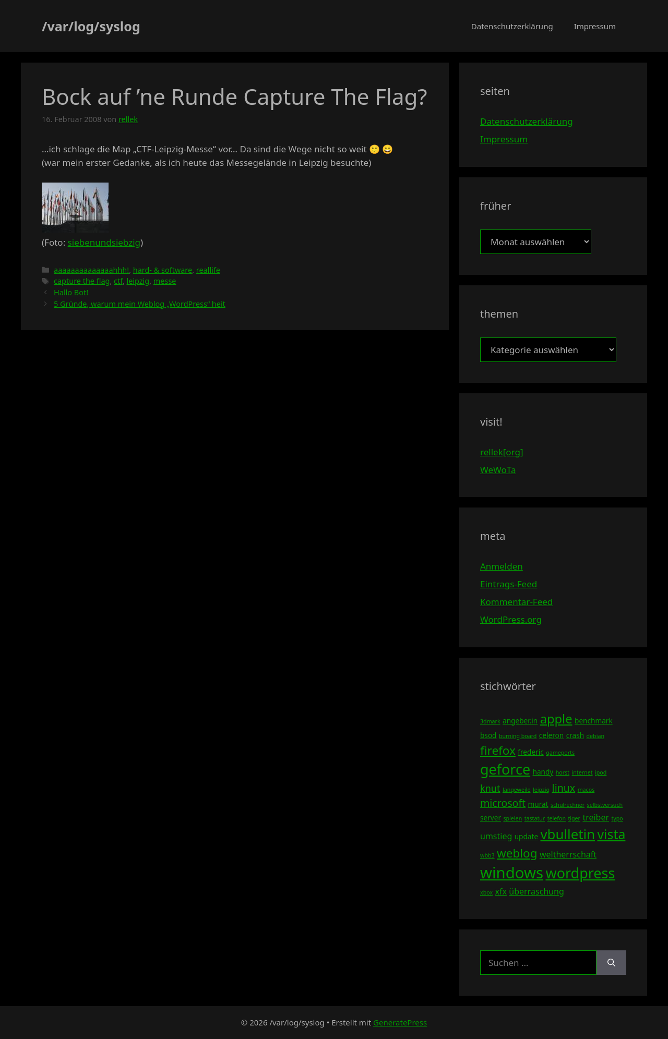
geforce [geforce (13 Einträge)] (505, 769)
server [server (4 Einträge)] (490, 818)
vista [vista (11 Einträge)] (611, 834)
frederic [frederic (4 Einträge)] (530, 752)
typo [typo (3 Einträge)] (617, 818)
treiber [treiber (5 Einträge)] (595, 817)
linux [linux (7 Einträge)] (564, 788)
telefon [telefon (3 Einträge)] (556, 818)
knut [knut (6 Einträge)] (490, 788)
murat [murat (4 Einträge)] (538, 804)
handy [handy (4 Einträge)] (543, 772)
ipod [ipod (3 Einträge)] (600, 772)
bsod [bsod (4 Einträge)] (488, 735)
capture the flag (82, 281)
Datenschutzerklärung (512, 26)
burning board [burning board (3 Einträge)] (518, 736)
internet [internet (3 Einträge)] (582, 772)
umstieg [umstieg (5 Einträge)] (496, 836)
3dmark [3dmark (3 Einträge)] (490, 721)
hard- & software (162, 270)
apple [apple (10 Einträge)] (556, 718)
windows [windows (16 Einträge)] (511, 872)
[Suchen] (611, 962)
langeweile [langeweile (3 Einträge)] (517, 789)
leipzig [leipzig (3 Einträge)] (541, 789)
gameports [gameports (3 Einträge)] (560, 752)
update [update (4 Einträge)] (526, 836)
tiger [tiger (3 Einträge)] (574, 818)
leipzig (138, 281)
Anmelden (501, 566)
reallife (208, 270)
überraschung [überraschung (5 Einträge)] (536, 891)
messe (164, 281)
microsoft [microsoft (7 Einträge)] (503, 803)
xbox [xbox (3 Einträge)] (486, 892)
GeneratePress (400, 1022)
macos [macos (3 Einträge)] (586, 789)
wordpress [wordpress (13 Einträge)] (580, 873)
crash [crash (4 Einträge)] (575, 735)
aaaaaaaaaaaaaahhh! (91, 270)
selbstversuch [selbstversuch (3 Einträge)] (605, 804)
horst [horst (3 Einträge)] (562, 772)
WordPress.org (511, 619)
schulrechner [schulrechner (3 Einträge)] (567, 804)
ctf (118, 281)
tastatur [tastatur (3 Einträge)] (534, 818)
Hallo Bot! (71, 292)
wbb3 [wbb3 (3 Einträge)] (487, 855)
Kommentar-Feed (516, 602)
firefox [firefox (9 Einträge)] (498, 750)
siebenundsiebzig (104, 242)
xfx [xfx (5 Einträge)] (500, 891)
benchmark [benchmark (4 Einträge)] (594, 721)
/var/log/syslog (91, 26)
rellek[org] (501, 452)
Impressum (595, 26)
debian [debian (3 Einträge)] (595, 736)
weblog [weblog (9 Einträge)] (517, 853)
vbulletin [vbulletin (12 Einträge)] (568, 834)
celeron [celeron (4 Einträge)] (551, 735)
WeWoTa (498, 470)
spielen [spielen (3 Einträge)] (512, 818)
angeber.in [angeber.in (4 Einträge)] (520, 721)
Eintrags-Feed (508, 584)
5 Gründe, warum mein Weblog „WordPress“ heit (139, 304)
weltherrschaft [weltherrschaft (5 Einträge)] (568, 854)
